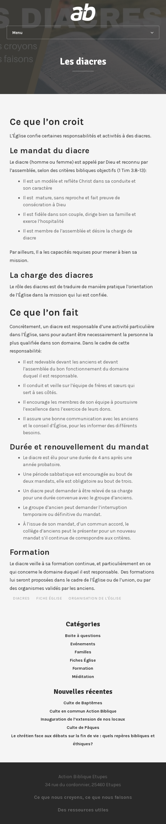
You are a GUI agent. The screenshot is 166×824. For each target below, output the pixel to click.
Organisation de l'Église (95, 598)
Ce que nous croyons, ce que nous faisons (83, 797)
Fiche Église (49, 598)
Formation (83, 668)
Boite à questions (83, 635)
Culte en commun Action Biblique (83, 711)
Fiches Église (83, 660)
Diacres (21, 598)
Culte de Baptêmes (82, 702)
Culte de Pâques (83, 727)
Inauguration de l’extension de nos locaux (83, 719)
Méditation (83, 676)
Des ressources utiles (83, 810)
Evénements (82, 643)
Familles (83, 651)
